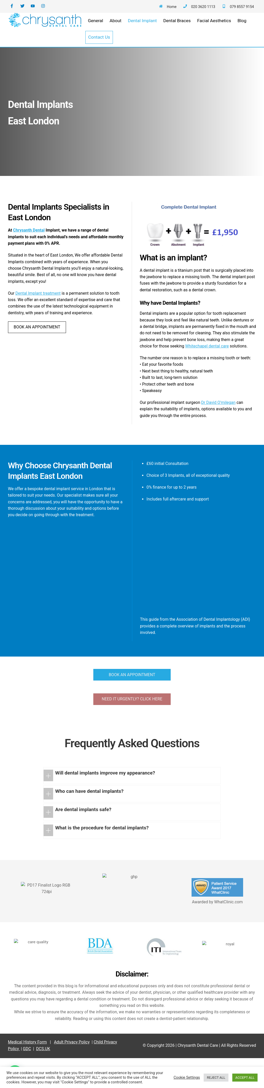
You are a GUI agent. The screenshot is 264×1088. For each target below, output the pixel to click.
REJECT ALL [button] (216, 1078)
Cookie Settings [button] (187, 1077)
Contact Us (100, 43)
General (96, 27)
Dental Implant (143, 27)
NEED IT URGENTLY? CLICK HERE (132, 714)
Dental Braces (178, 27)
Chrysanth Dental (30, 243)
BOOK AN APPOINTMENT (39, 356)
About (116, 27)
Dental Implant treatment (40, 312)
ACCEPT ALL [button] (244, 1078)
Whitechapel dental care (163, 375)
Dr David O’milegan (225, 443)
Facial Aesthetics (215, 27)
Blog (243, 27)
